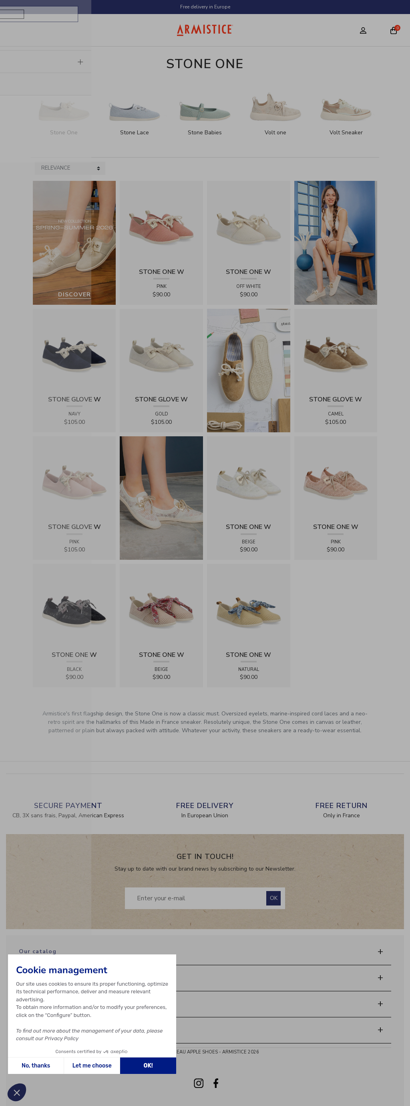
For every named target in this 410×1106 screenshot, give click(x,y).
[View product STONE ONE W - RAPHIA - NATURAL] (248, 605)
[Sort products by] (70, 168)
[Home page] (205, 30)
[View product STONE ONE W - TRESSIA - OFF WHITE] (248, 222)
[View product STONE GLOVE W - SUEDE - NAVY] (74, 350)
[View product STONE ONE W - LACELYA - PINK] (336, 477)
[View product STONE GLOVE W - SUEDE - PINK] (74, 477)
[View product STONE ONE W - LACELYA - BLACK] (74, 605)
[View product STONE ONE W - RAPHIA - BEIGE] (161, 605)
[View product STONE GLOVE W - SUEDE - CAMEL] (336, 350)
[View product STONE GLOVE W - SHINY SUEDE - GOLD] (161, 350)
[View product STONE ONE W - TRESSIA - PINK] (161, 222)
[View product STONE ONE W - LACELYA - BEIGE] (248, 477)
